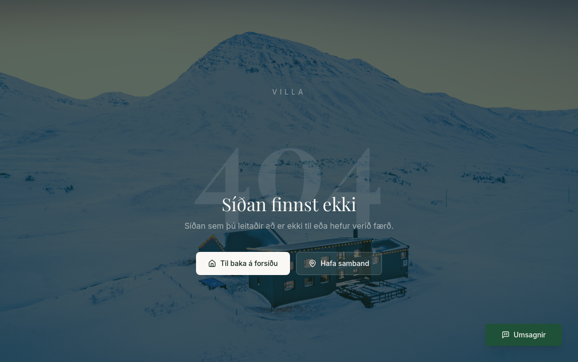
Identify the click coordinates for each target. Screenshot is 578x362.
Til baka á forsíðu (242, 263)
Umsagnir (524, 334)
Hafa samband (339, 263)
